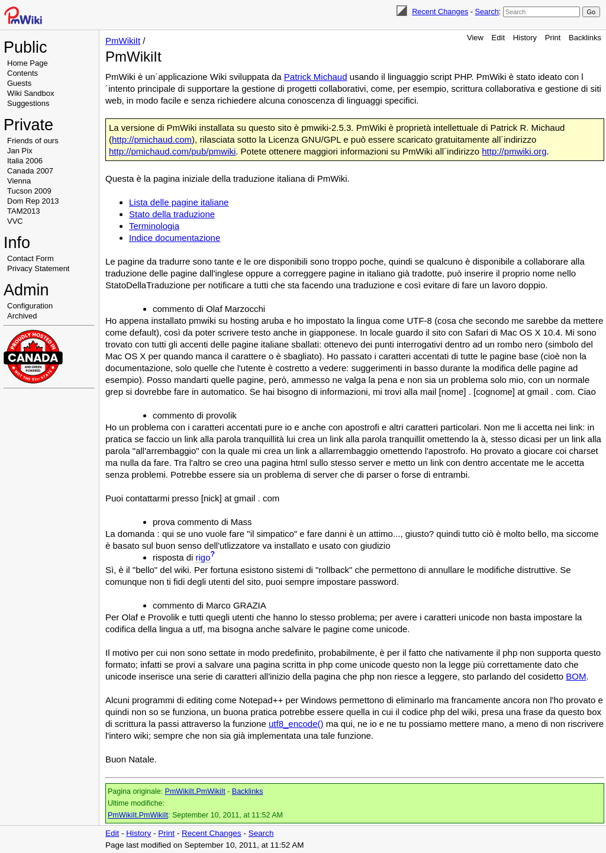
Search (486, 11)
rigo (203, 557)
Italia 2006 (25, 160)
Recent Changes (440, 11)
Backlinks (585, 37)
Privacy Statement (38, 268)
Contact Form (30, 258)
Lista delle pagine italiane (178, 202)
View (475, 37)
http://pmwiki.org (514, 151)
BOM (576, 676)
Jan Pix (20, 150)
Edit (498, 37)
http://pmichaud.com (152, 139)
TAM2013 (23, 211)
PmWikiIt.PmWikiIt (195, 791)
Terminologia (154, 226)
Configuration (30, 305)
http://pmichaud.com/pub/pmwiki (172, 151)
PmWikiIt (122, 41)
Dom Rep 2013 (33, 201)
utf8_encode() (296, 724)
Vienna (19, 180)
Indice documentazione (174, 238)
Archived (22, 315)
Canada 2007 (30, 170)
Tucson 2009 (29, 190)
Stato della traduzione (172, 214)
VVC (15, 221)
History (525, 37)
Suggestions (28, 103)
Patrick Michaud (315, 77)
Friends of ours (33, 140)
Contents (22, 73)
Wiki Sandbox (30, 93)
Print (553, 37)
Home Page (27, 63)
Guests (19, 83)
